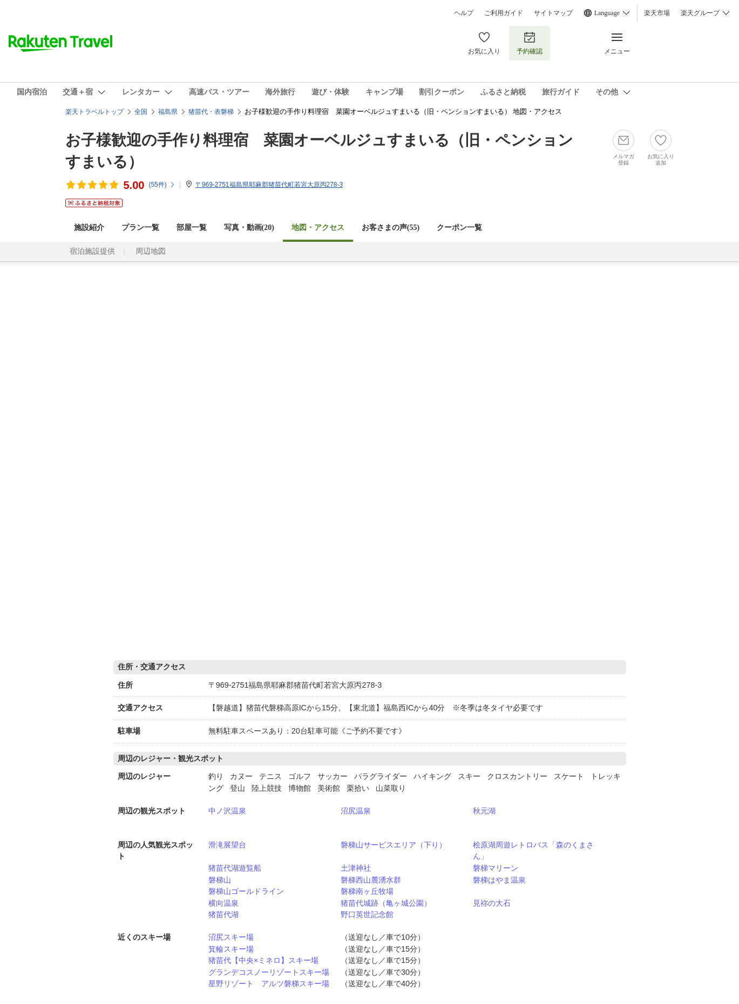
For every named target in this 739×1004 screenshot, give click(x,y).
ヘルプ (463, 13)
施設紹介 (89, 227)
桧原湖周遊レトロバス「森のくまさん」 (533, 850)
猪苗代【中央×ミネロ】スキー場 (263, 960)
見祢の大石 (492, 903)
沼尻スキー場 (231, 937)
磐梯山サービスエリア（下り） (393, 844)
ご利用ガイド (503, 13)
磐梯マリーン (495, 868)
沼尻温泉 (356, 810)
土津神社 (356, 868)
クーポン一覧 (459, 227)
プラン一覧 (140, 227)
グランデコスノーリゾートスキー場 (268, 972)
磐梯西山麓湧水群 (371, 880)
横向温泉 (223, 903)
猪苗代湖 (223, 914)
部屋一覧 (192, 227)
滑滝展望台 (227, 844)
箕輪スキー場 (231, 949)
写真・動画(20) (249, 227)
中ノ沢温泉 (227, 810)
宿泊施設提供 (92, 251)
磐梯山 (219, 880)
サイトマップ (553, 13)
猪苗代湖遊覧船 (234, 868)
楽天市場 (657, 13)
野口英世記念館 (367, 914)
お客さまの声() (390, 227)
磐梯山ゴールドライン (246, 891)
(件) (161, 184)
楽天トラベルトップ (94, 112)
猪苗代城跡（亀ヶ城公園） (386, 903)
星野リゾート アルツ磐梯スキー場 (268, 983)
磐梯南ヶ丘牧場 (367, 891)
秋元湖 (484, 810)
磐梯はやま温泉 (499, 880)
